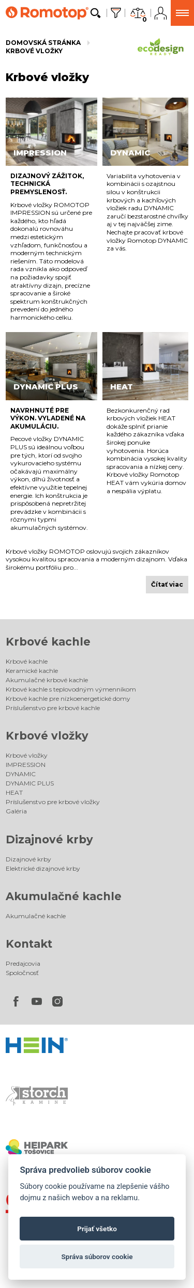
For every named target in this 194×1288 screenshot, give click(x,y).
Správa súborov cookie (96, 1256)
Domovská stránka (43, 42)
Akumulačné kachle (64, 896)
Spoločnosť (22, 973)
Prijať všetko (97, 1228)
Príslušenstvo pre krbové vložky (53, 802)
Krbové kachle (48, 641)
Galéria (16, 811)
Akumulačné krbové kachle (47, 680)
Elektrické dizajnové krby (43, 868)
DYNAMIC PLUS (30, 783)
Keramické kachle (32, 670)
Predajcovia (23, 963)
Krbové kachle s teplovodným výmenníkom (71, 689)
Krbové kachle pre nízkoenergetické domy (68, 698)
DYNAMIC (21, 774)
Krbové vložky (34, 51)
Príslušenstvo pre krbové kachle (53, 708)
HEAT (14, 792)
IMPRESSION (26, 764)
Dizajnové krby (49, 839)
